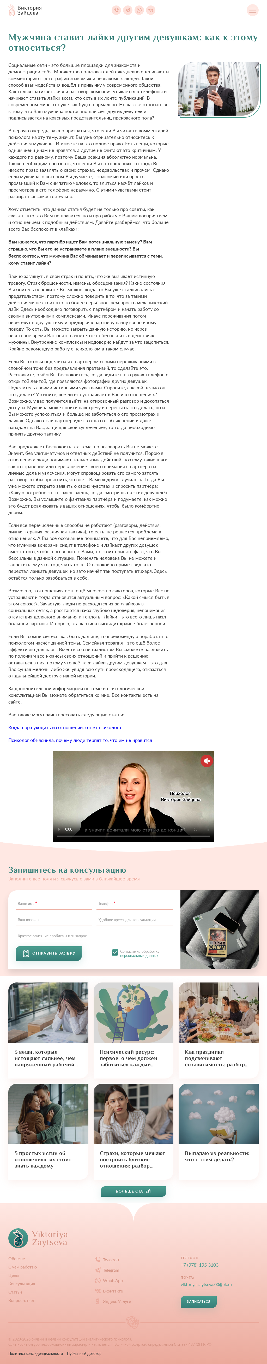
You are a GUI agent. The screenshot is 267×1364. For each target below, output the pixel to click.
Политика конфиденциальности (35, 1353)
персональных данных (139, 955)
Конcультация (21, 1284)
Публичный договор (84, 1353)
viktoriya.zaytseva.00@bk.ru (206, 1284)
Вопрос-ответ (21, 1300)
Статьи (15, 1292)
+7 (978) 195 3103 (200, 1265)
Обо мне (16, 1258)
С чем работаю (22, 1267)
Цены (13, 1275)
